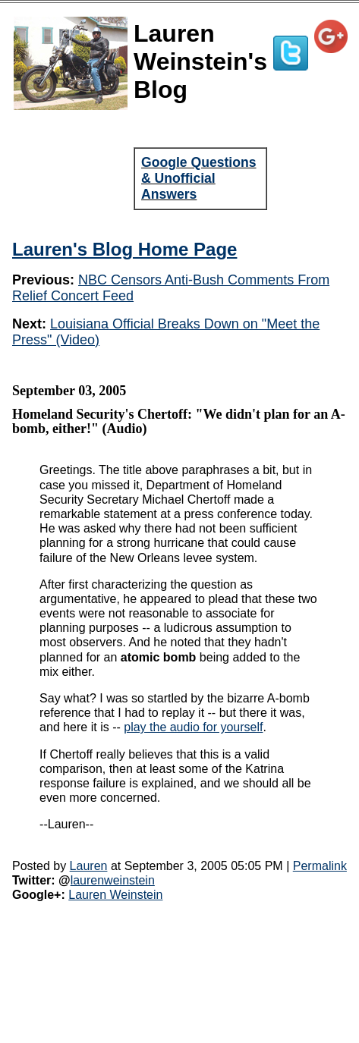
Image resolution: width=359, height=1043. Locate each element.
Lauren (89, 865)
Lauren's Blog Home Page (124, 249)
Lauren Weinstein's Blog (200, 61)
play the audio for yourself (193, 727)
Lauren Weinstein (115, 894)
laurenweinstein (113, 880)
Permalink (320, 865)
